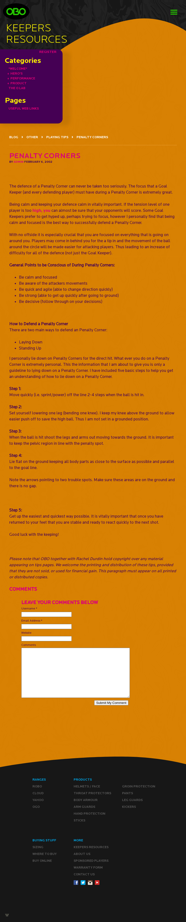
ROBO (37, 786)
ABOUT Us (82, 854)
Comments (28, 644)
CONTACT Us (84, 874)
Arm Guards (84, 807)
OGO (36, 807)
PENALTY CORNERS (92, 137)
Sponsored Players (91, 860)
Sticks (79, 820)
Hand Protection (89, 813)
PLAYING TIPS (57, 137)
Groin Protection (138, 786)
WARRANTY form (88, 867)
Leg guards (132, 800)
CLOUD (38, 793)
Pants (127, 793)
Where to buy (44, 854)
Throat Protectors (92, 793)
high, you (41, 210)
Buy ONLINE (42, 860)
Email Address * (31, 620)
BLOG (13, 137)
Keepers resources (91, 847)
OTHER (32, 137)
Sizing (37, 847)
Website (26, 632)
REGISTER (47, 52)
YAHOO (38, 800)
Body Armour (86, 800)
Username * (29, 608)
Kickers (129, 807)
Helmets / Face (87, 786)
